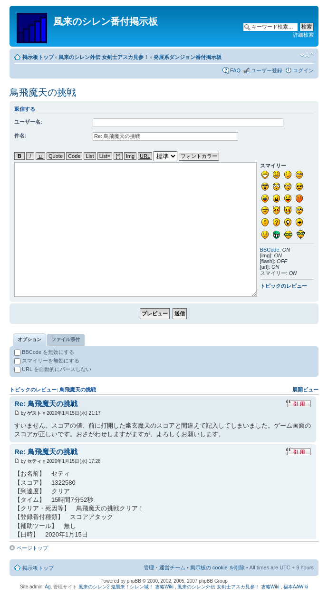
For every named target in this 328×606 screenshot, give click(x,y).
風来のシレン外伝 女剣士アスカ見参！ (103, 57)
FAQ (235, 70)
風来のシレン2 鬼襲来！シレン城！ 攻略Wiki (126, 586)
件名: (20, 135)
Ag (47, 586)
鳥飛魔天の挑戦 (43, 92)
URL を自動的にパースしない (52, 369)
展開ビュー (305, 389)
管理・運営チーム (164, 567)
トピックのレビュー (283, 286)
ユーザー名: (28, 122)
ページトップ (32, 548)
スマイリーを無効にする (46, 360)
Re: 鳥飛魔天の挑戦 (45, 404)
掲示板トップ (38, 57)
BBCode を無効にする (44, 352)
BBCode (270, 250)
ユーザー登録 (266, 70)
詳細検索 (303, 35)
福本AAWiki (295, 586)
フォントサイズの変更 (307, 55)
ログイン (303, 70)
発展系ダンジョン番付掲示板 (188, 57)
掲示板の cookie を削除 (217, 567)
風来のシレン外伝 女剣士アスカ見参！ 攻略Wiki (228, 586)
